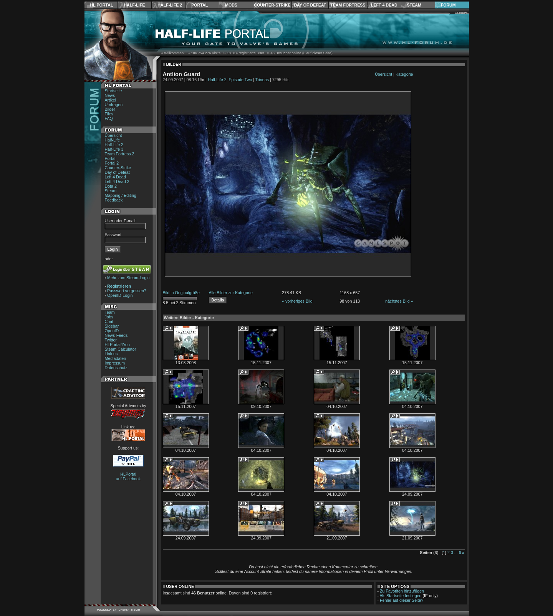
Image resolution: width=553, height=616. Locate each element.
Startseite (113, 90)
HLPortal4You (117, 344)
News (110, 95)
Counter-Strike (272, 5)
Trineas (262, 79)
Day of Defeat (310, 5)
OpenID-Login (119, 295)
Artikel (110, 100)
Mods (231, 5)
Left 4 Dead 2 (117, 181)
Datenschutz (116, 367)
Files (109, 114)
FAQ (109, 118)
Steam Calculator (120, 349)
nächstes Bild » (399, 301)
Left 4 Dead (384, 5)
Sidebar (112, 326)
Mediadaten (115, 358)
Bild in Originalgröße (181, 292)
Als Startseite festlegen (401, 595)
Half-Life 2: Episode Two (230, 79)
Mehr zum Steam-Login (128, 277)
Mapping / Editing (120, 195)
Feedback (114, 200)
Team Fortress (347, 5)
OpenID (112, 330)
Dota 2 (111, 186)
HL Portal (101, 5)
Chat (109, 321)
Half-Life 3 (114, 149)
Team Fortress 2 (119, 154)
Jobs (109, 317)
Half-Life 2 (169, 5)
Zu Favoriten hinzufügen (402, 591)
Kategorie (404, 74)
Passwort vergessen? (126, 290)
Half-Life (134, 5)
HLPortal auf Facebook (128, 476)
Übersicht (113, 135)
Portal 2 (112, 163)
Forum (448, 5)
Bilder (110, 109)
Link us (111, 353)
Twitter (111, 340)
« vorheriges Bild (297, 301)
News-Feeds (116, 335)
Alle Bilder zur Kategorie (231, 292)
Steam (414, 5)
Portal (199, 5)
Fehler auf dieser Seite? (401, 600)
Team (110, 312)
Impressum (115, 363)
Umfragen (114, 104)
